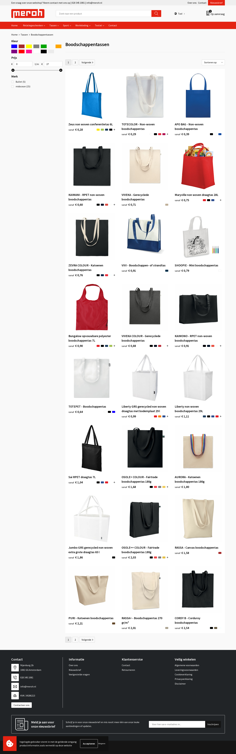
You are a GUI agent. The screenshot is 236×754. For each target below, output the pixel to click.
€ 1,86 (75, 557)
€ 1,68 (129, 487)
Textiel (98, 25)
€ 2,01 (129, 628)
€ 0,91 (129, 270)
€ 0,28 (75, 129)
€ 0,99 (129, 416)
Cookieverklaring (183, 674)
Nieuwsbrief (216, 2)
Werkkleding (81, 25)
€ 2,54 (182, 628)
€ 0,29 (129, 134)
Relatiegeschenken (33, 25)
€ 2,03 (129, 557)
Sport (66, 25)
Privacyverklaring (184, 678)
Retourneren (128, 669)
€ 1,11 (182, 416)
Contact (202, 2)
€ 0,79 (182, 270)
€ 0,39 (182, 134)
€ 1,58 (182, 553)
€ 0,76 (75, 275)
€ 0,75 (182, 200)
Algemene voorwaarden (187, 665)
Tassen (53, 25)
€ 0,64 (75, 412)
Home (14, 25)
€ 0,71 (129, 204)
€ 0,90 (75, 346)
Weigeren (101, 743)
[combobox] (104, 13)
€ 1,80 (182, 487)
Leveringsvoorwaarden (186, 669)
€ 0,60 (75, 204)
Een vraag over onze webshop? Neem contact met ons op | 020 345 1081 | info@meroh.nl (56, 2)
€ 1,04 (75, 482)
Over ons (192, 2)
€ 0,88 (129, 346)
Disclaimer (180, 683)
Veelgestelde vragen (79, 674)
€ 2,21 (75, 623)
